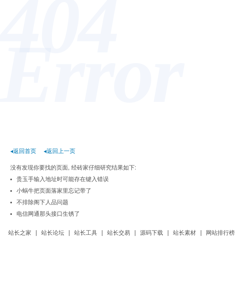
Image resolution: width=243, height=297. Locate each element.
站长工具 (85, 232)
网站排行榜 (220, 232)
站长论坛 (52, 232)
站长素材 (184, 232)
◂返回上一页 (59, 151)
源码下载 (151, 232)
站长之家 (19, 232)
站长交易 (118, 232)
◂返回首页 (23, 151)
